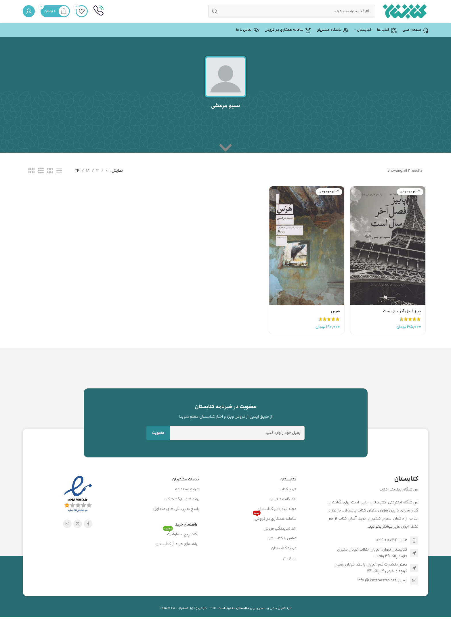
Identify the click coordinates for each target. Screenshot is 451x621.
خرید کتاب (288, 496)
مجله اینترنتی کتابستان (277, 516)
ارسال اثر (290, 565)
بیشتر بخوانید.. (379, 533)
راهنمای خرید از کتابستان (176, 551)
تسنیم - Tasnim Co (174, 615)
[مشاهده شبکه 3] (41, 178)
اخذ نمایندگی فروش (280, 535)
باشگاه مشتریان (283, 506)
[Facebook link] (88, 530)
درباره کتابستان (284, 555)
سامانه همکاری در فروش (275, 525)
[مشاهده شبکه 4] (31, 178)
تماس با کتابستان (282, 545)
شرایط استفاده (187, 496)
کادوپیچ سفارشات (180, 540)
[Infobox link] (98, 15)
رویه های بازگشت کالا (182, 506)
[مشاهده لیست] (59, 178)
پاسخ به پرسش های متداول (176, 516)
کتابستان (288, 486)
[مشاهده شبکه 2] (50, 178)
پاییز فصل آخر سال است (401, 315)
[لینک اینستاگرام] (67, 530)
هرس (334, 315)
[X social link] (77, 530)
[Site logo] (404, 15)
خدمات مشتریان (185, 486)
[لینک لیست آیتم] (373, 547)
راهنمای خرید (186, 531)
